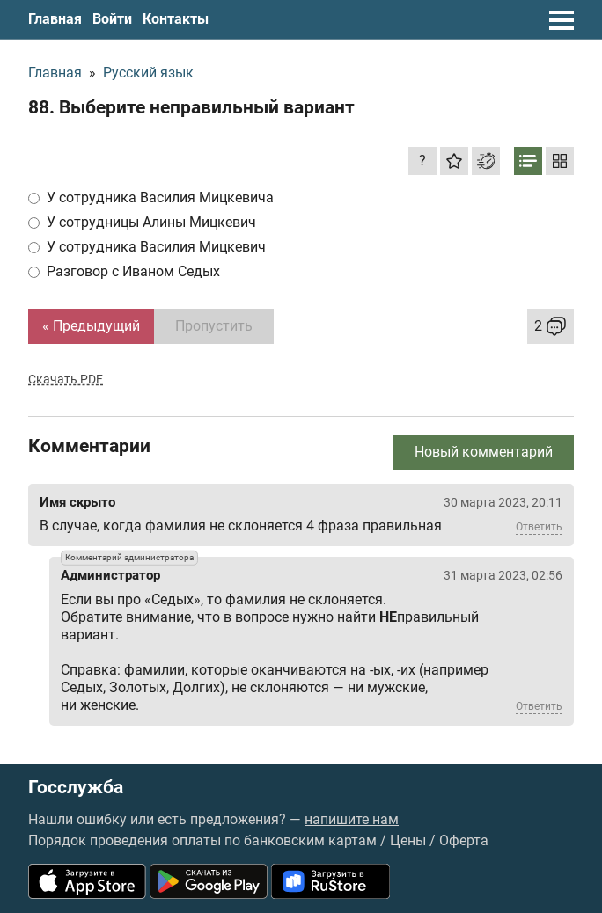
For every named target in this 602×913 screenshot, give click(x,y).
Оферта (463, 840)
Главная (55, 19)
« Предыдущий (91, 326)
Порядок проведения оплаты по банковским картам (202, 840)
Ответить (539, 527)
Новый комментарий (484, 451)
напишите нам (352, 819)
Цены (408, 840)
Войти (112, 19)
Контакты (176, 19)
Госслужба (75, 787)
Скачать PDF (65, 379)
